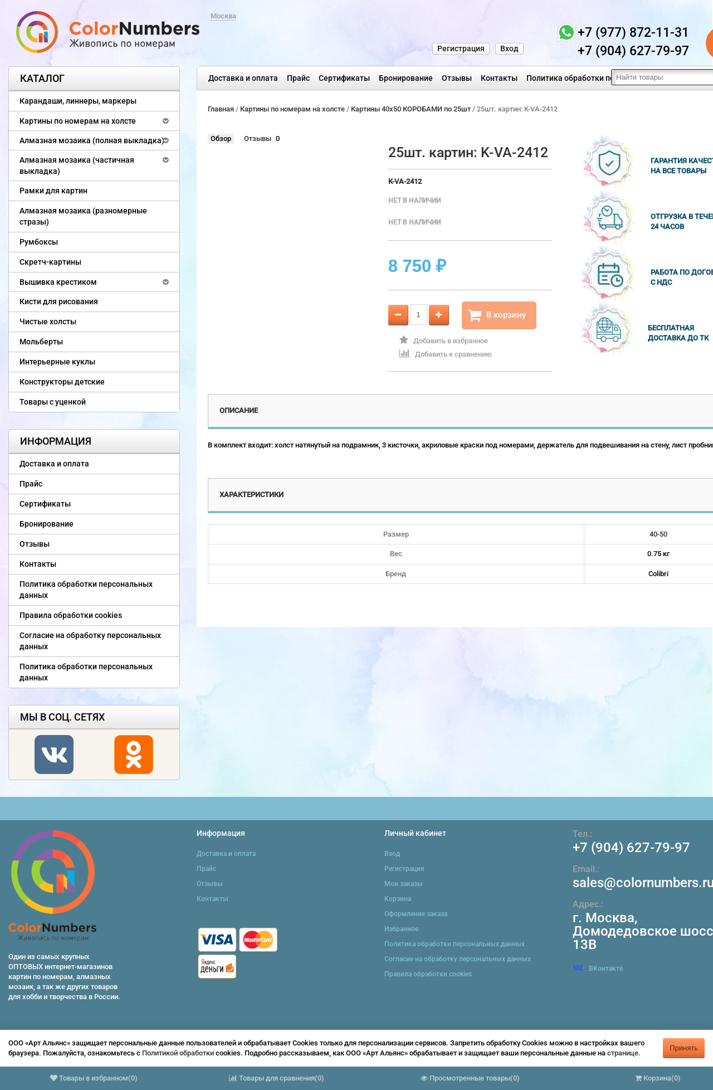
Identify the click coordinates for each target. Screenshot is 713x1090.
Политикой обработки (178, 1053)
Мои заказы (403, 884)
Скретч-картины (50, 261)
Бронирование (406, 78)
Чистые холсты (47, 321)
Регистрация (461, 48)
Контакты (499, 78)
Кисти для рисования (58, 301)
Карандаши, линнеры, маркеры (77, 100)
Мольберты (41, 341)
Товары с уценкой (52, 401)
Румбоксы (38, 241)
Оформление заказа (415, 914)
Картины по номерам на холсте (77, 120)
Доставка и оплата (243, 78)
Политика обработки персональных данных (608, 78)
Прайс (298, 78)
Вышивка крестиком (58, 282)
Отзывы (457, 78)
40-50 (658, 534)
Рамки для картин (53, 190)
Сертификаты (344, 78)
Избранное (401, 929)
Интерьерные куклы (57, 361)
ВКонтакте (598, 968)
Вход (509, 48)
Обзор (221, 138)
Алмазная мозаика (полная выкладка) (91, 140)
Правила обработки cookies (70, 615)
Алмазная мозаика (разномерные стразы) (83, 216)
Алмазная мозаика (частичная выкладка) (76, 165)
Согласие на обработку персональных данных (90, 641)
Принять (684, 1048)
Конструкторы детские (62, 381)
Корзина (397, 899)
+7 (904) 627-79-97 (631, 847)
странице (622, 1053)
